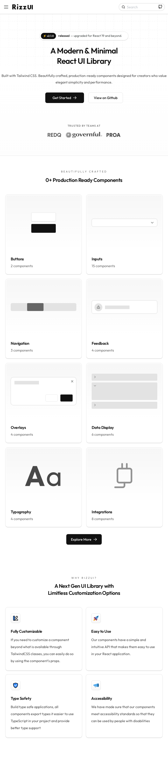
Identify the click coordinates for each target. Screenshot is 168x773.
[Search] (141, 7)
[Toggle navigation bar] (6, 7)
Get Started (64, 98)
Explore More (84, 539)
